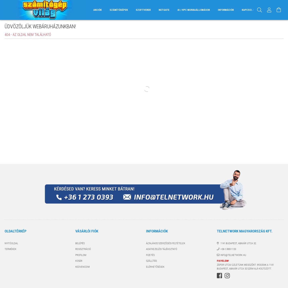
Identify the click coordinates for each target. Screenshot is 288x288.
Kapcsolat (249, 9)
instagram (227, 276)
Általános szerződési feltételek (165, 243)
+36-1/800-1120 (228, 249)
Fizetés (150, 255)
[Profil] (269, 10)
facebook (219, 276)
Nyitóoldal (11, 243)
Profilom (80, 255)
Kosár (78, 260)
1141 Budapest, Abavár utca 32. (238, 243)
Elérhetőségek (155, 266)
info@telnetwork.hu (233, 255)
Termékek (10, 249)
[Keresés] (259, 10)
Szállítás (151, 260)
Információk (226, 9)
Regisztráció (83, 249)
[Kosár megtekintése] (279, 10)
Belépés (80, 243)
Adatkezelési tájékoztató (161, 249)
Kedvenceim (82, 266)
